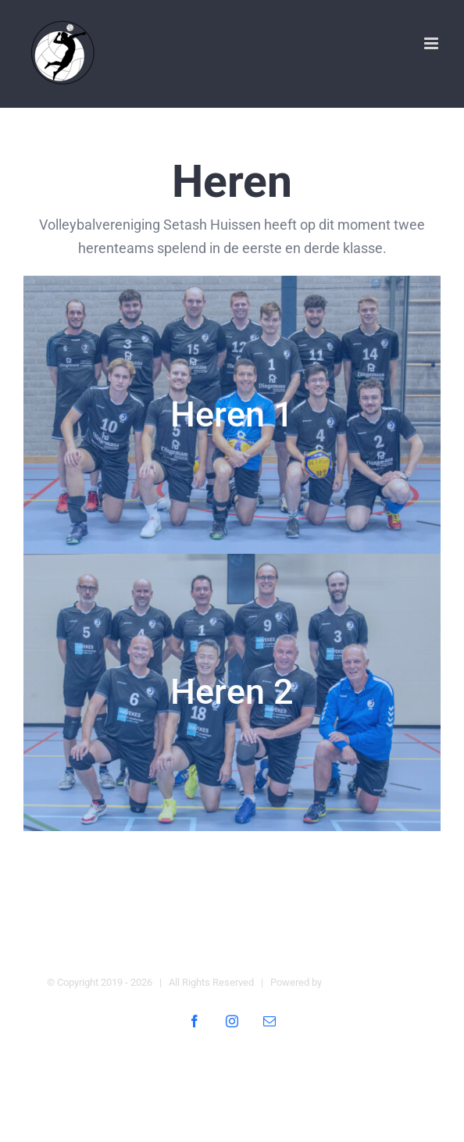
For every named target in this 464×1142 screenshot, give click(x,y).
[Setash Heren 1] (232, 415)
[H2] (232, 692)
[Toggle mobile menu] (432, 43)
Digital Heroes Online (370, 982)
